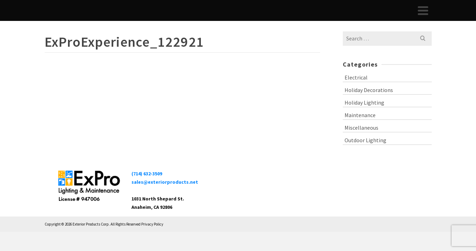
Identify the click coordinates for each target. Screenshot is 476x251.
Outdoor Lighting (365, 154)
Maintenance (360, 129)
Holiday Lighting (364, 116)
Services (362, 17)
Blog (385, 17)
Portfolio (335, 17)
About (310, 17)
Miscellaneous (361, 141)
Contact (405, 17)
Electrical (356, 91)
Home (289, 17)
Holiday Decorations (369, 103)
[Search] (424, 17)
